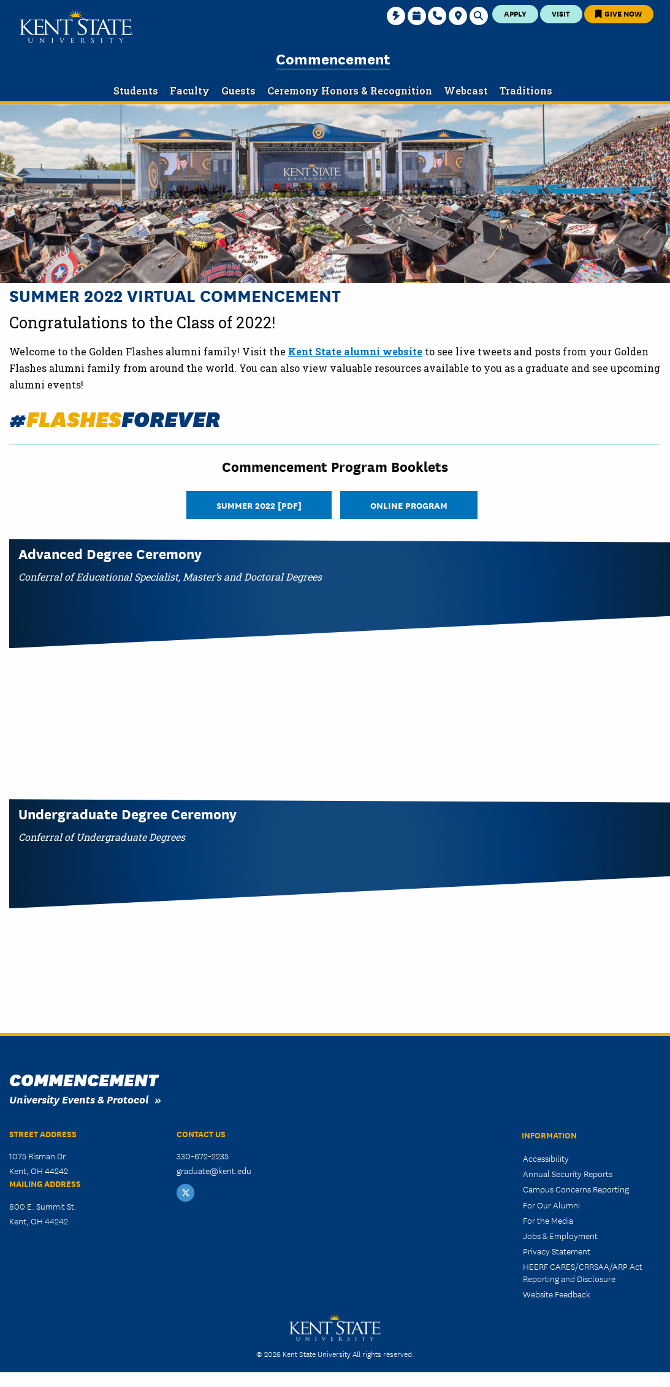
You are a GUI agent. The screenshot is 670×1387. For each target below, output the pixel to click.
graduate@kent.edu (214, 1170)
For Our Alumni (551, 1204)
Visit (561, 13)
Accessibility (546, 1158)
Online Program (408, 505)
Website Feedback (556, 1293)
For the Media (548, 1220)
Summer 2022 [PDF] (259, 505)
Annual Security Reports (567, 1173)
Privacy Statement (556, 1251)
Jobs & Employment (560, 1235)
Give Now (618, 13)
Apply (515, 13)
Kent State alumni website (355, 351)
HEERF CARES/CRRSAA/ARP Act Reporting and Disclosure (582, 1272)
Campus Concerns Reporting (576, 1189)
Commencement (333, 58)
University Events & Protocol (78, 1099)
